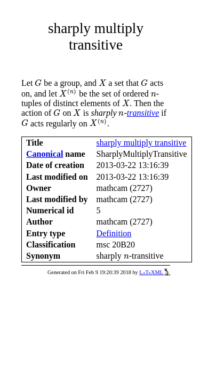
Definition (114, 233)
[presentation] (38, 83)
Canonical (44, 153)
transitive (143, 112)
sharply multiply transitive (142, 142)
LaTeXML (154, 272)
